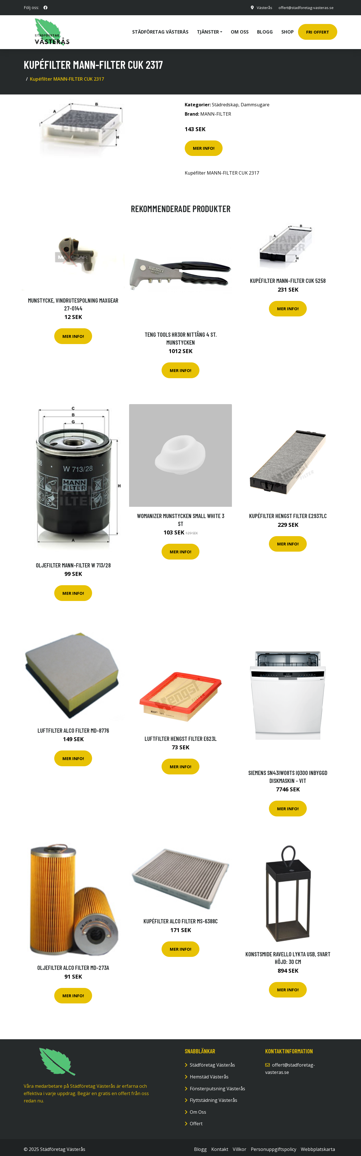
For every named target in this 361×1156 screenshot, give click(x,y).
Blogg (265, 30)
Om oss (240, 30)
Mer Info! (203, 144)
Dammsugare (255, 101)
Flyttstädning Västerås (213, 1096)
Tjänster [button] (208, 30)
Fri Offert (317, 30)
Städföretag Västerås (160, 30)
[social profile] (45, 7)
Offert (196, 1120)
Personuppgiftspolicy (273, 1145)
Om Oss (198, 1108)
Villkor (239, 1145)
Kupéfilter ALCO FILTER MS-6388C (180, 917)
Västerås (261, 7)
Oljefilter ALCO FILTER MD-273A (73, 963)
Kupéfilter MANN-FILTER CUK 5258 (288, 276)
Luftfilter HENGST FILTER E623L (181, 734)
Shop (287, 30)
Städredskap (225, 101)
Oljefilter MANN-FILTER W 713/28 (73, 561)
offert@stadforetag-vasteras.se (304, 7)
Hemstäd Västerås (209, 1073)
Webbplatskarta (318, 1145)
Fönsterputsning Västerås (217, 1085)
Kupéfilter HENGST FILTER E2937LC (288, 511)
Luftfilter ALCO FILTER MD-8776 (73, 726)
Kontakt (219, 1145)
